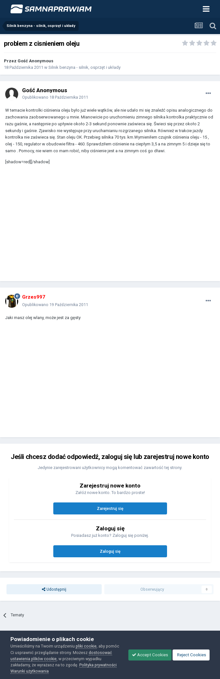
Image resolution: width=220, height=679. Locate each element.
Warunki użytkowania (29, 671)
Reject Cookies (191, 654)
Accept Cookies (150, 654)
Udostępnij (54, 589)
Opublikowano (55, 97)
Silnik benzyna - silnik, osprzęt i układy (84, 67)
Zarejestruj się (110, 508)
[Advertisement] (81, 225)
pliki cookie (86, 646)
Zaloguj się (110, 551)
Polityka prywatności (98, 664)
